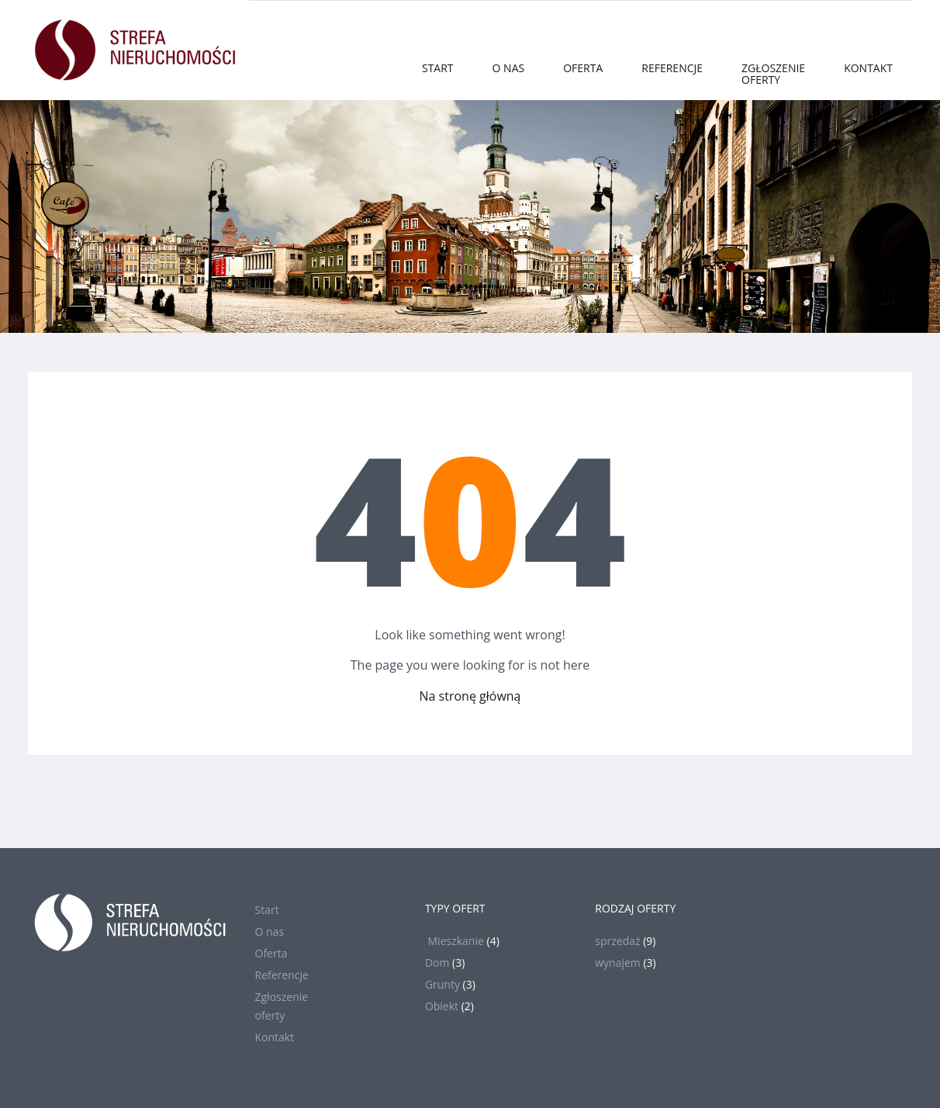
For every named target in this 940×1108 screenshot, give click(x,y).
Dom (437, 962)
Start (438, 68)
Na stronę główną (470, 696)
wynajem (618, 962)
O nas (508, 68)
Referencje (672, 68)
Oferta (583, 68)
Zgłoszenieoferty (773, 74)
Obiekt (441, 1006)
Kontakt (868, 68)
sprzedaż (617, 940)
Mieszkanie (454, 940)
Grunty (442, 984)
